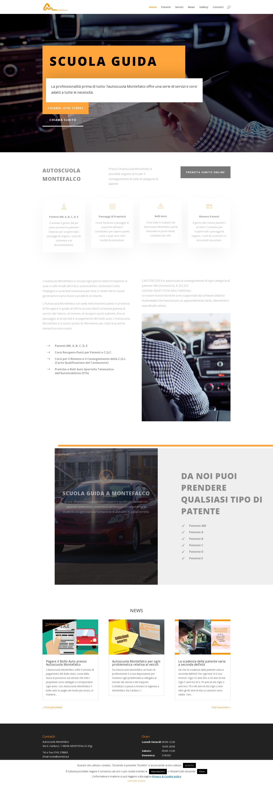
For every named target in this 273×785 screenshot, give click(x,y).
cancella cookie (136, 780)
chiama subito (62, 120)
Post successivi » (221, 707)
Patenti (166, 7)
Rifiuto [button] (202, 771)
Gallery (203, 7)
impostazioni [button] (158, 771)
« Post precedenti (52, 707)
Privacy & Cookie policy (166, 776)
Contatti (218, 7)
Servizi (179, 7)
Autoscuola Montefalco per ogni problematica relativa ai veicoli (136, 662)
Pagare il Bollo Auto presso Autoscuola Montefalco (66, 662)
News (191, 7)
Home (153, 7)
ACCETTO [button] (189, 765)
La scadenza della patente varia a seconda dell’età (201, 662)
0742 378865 (60, 752)
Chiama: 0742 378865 (65, 108)
